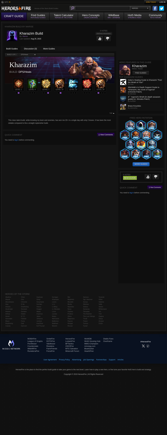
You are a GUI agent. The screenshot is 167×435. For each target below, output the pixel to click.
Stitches (86, 304)
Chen (23, 297)
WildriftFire (31, 349)
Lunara (54, 314)
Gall (22, 323)
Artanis (8, 311)
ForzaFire (51, 351)
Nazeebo (71, 307)
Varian (101, 307)
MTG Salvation (71, 349)
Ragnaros (71, 318)
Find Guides (140, 73)
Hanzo (38, 307)
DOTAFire (51, 341)
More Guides (49, 49)
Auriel (8, 316)
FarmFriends (52, 349)
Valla (100, 304)
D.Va (22, 304)
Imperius (39, 314)
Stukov (85, 307)
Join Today (151, 2)
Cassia (8, 326)
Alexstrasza (10, 302)
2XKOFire (69, 346)
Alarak (8, 299)
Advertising (76, 359)
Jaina (38, 316)
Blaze (8, 321)
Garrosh (24, 326)
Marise (25, 36)
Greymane (40, 302)
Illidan (38, 311)
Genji (38, 299)
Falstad (23, 318)
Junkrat (39, 321)
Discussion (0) (30, 49)
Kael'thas (39, 323)
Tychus (85, 323)
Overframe (107, 341)
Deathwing (24, 307)
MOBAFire (31, 339)
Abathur (8, 297)
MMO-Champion (91, 344)
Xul (100, 311)
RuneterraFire (33, 351)
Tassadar (86, 311)
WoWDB (88, 339)
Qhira (70, 316)
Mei (69, 297)
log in (16, 140)
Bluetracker (89, 349)
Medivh (54, 326)
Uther (101, 299)
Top (110, 113)
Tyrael (85, 326)
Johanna (39, 318)
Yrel (100, 314)
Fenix (23, 321)
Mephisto (71, 299)
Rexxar (70, 326)
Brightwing (9, 323)
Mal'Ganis (55, 318)
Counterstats (32, 346)
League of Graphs (35, 341)
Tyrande (102, 297)
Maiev (54, 316)
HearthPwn (89, 351)
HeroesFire (70, 339)
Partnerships (101, 359)
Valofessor (51, 344)
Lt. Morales (56, 309)
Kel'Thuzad (40, 326)
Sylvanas (86, 309)
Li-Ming (54, 307)
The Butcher (87, 314)
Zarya (101, 318)
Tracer (85, 321)
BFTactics (69, 344)
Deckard (24, 309)
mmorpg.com (89, 346)
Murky (70, 304)
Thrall (85, 318)
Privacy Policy (64, 359)
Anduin (8, 307)
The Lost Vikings (89, 316)
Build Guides (12, 49)
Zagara (101, 316)
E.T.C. (23, 316)
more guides (141, 164)
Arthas (8, 314)
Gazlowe (39, 297)
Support (112, 359)
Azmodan (9, 318)
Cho (22, 299)
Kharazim (55, 299)
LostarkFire (70, 341)
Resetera (50, 346)
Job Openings (88, 359)
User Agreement (50, 359)
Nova (69, 309)
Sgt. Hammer (88, 299)
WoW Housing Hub (92, 341)
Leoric (54, 302)
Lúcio (54, 311)
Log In (162, 2)
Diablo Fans (108, 339)
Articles (121, 359)
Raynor (70, 321)
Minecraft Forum (72, 351)
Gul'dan (39, 304)
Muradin (70, 302)
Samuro (86, 297)
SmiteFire (51, 339)
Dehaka (23, 311)
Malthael (55, 323)
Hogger (39, 309)
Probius (70, 314)
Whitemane (103, 309)
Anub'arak (9, 309)
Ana (7, 304)
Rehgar (70, 323)
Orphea (70, 311)
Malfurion (55, 321)
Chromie (24, 302)
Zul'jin (101, 323)
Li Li (53, 304)
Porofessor (32, 344)
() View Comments (106, 135)
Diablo (23, 314)
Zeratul (101, 321)
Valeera (101, 302)
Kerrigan (55, 297)
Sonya (85, 302)
